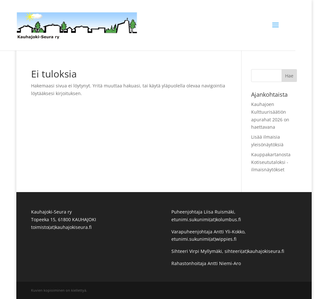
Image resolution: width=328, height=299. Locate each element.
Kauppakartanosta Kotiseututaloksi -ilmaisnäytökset (271, 162)
